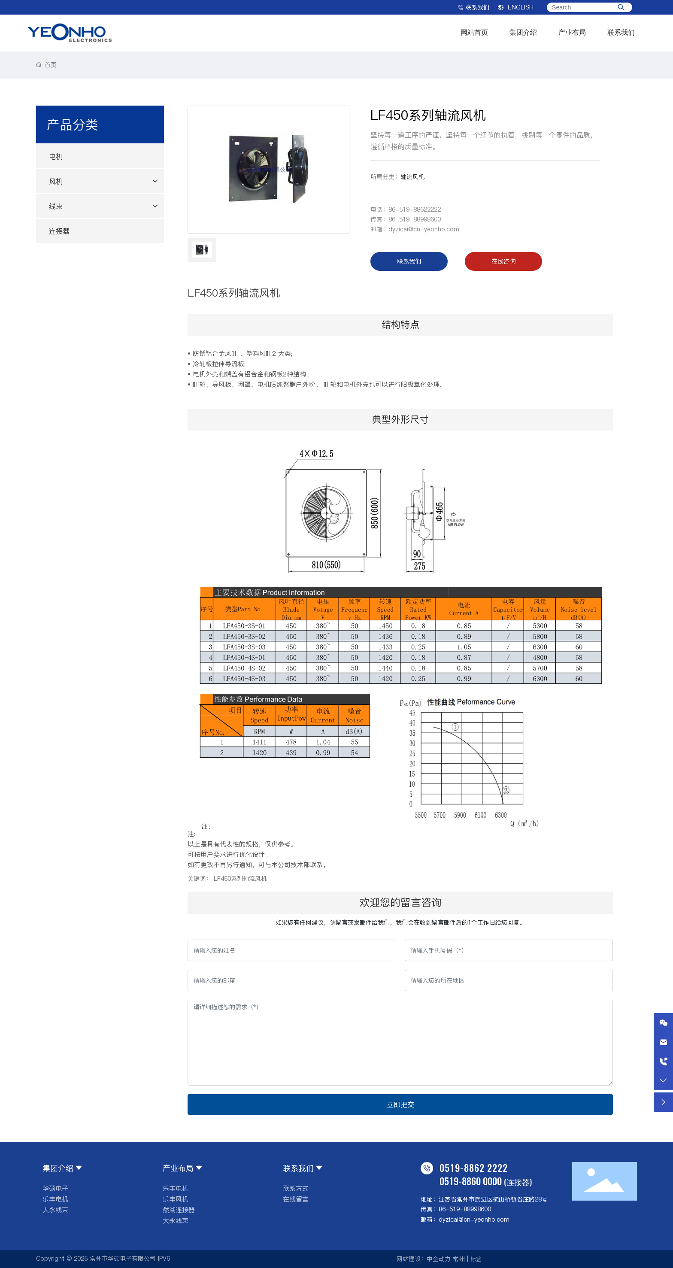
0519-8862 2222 (474, 1167)
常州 (459, 1259)
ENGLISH (516, 7)
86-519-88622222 (414, 209)
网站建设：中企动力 (424, 1259)
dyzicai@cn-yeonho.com (423, 229)
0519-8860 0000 (471, 1181)
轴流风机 (412, 177)
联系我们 (473, 7)
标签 (476, 1259)
